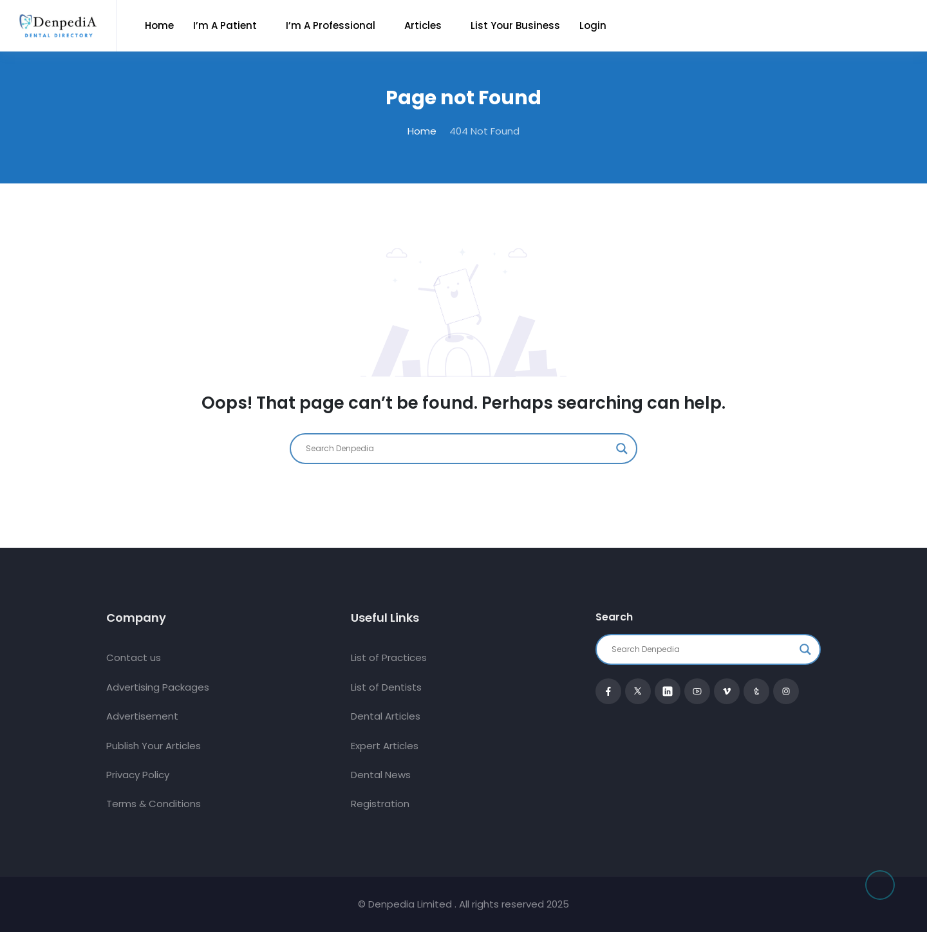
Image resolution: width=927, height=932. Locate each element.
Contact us (133, 657)
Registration (380, 803)
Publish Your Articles (153, 745)
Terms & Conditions (153, 803)
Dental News (381, 774)
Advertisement (142, 716)
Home (159, 25)
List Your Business (515, 25)
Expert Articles (384, 745)
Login (592, 25)
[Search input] (458, 449)
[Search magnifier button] (622, 449)
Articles (423, 25)
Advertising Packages (157, 687)
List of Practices (389, 657)
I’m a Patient (225, 25)
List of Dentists (386, 687)
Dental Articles (385, 716)
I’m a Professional (330, 25)
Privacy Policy (137, 774)
